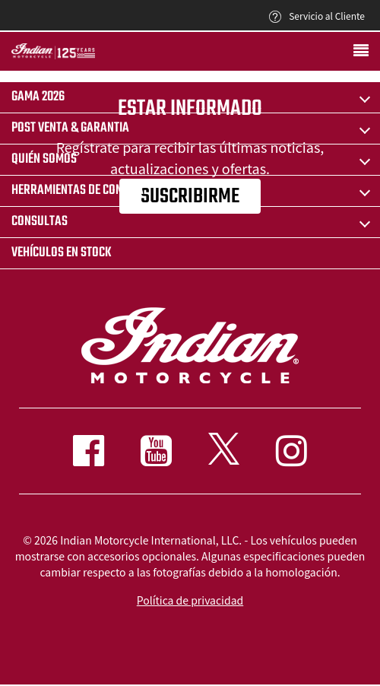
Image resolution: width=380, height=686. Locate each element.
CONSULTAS (39, 222)
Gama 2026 (38, 97)
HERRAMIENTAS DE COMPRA (77, 190)
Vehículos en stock (61, 253)
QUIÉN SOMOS (44, 159)
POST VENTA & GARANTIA (70, 128)
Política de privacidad (190, 600)
